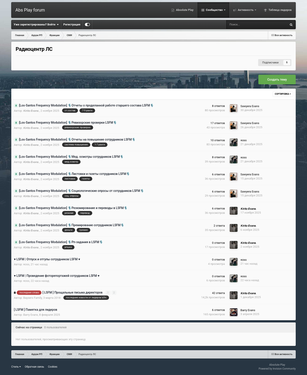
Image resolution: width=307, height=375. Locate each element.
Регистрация (71, 24)
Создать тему (277, 79)
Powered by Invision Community (277, 368)
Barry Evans (30, 314)
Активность (245, 10)
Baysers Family (32, 297)
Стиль (16, 366)
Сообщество (214, 10)
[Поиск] (242, 24)
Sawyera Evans (250, 106)
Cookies (52, 366)
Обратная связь (34, 366)
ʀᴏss (244, 140)
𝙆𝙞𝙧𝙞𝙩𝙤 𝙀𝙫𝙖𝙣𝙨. (31, 110)
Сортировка (283, 94)
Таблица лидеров (280, 10)
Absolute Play (184, 10)
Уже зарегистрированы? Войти (36, 24)
